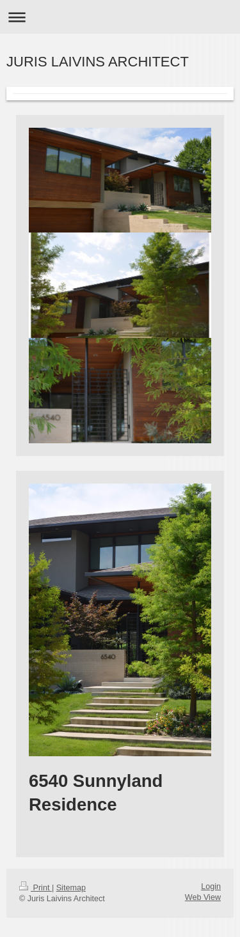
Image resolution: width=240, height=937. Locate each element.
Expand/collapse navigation (120, 17)
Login (211, 886)
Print (35, 887)
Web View (203, 897)
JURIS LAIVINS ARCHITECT (97, 62)
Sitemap (71, 887)
